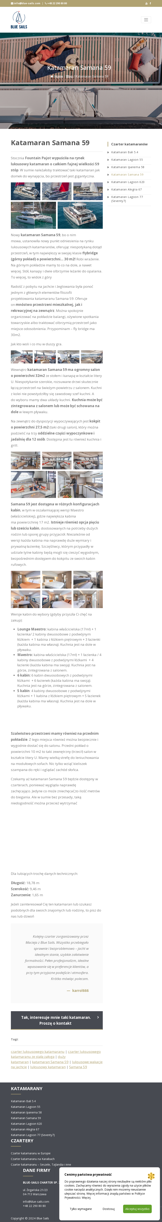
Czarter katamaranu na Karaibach (33, 1159)
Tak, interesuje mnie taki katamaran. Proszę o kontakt (56, 1020)
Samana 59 (78, 1067)
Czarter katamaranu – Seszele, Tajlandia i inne (41, 1164)
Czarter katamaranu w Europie (31, 1153)
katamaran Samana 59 (50, 1062)
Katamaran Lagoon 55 (127, 159)
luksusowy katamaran (48, 1067)
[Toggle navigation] (146, 19)
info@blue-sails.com (25, 3)
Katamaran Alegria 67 (126, 189)
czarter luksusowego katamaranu (37, 1051)
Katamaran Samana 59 (127, 174)
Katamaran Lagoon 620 (128, 182)
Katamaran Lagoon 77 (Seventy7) (127, 199)
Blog (69, 76)
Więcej (86, 1197)
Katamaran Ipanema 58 (127, 167)
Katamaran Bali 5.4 (124, 152)
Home (56, 76)
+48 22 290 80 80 (56, 3)
